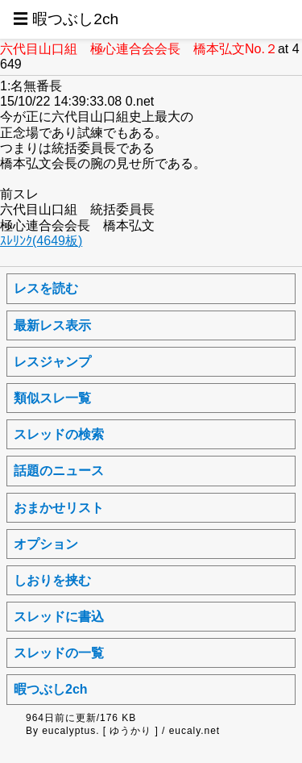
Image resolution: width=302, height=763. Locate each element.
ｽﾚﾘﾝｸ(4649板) (41, 241)
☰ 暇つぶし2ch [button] (65, 18)
